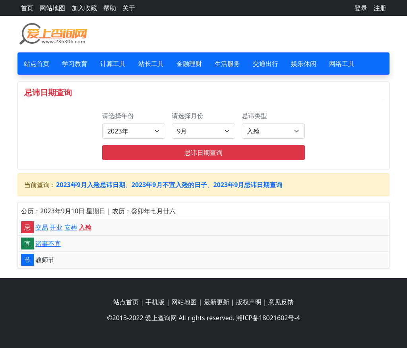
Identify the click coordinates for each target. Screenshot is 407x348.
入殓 (85, 227)
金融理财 (189, 63)
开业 (56, 227)
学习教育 (74, 63)
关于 (128, 8)
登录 (361, 8)
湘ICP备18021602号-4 (268, 317)
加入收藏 (84, 8)
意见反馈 (281, 302)
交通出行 (265, 63)
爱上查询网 (161, 317)
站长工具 (151, 63)
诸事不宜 (48, 243)
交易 (41, 227)
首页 (27, 8)
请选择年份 (118, 115)
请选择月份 (188, 115)
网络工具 (342, 63)
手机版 (155, 302)
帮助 (109, 8)
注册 (380, 8)
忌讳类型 (254, 115)
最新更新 (216, 302)
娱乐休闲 (303, 63)
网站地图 (52, 8)
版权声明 (249, 302)
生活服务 (227, 63)
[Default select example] (133, 131)
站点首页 (36, 63)
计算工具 (113, 63)
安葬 (70, 227)
